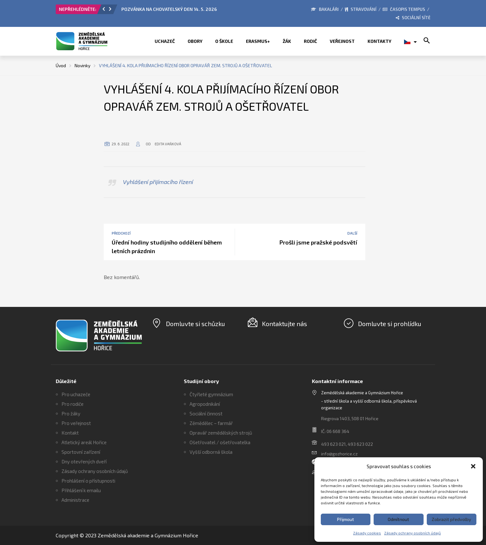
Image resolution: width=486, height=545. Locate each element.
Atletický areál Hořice (84, 442)
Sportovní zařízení (80, 452)
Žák (287, 41)
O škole (224, 41)
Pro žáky (70, 413)
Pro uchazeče (75, 394)
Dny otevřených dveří (84, 461)
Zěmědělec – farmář (211, 423)
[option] (193, 10)
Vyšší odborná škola (211, 452)
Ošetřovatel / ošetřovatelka (220, 442)
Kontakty (379, 41)
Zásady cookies (367, 533)
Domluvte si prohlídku (389, 323)
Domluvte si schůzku (195, 323)
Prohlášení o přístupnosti (88, 481)
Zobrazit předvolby (451, 519)
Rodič (310, 41)
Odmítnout (398, 519)
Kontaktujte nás (284, 323)
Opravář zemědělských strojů (221, 433)
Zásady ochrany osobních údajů (412, 533)
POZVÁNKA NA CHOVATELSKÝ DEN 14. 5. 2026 (169, 9)
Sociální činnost (206, 413)
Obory (195, 41)
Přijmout (345, 519)
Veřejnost (342, 41)
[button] (473, 466)
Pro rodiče (72, 404)
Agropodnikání (205, 404)
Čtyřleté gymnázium (211, 394)
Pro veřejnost (76, 423)
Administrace (75, 500)
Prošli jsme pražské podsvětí (318, 242)
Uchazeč (165, 41)
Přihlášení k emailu (81, 490)
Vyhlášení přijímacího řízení (158, 181)
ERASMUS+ (258, 41)
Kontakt (70, 433)
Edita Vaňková (168, 144)
